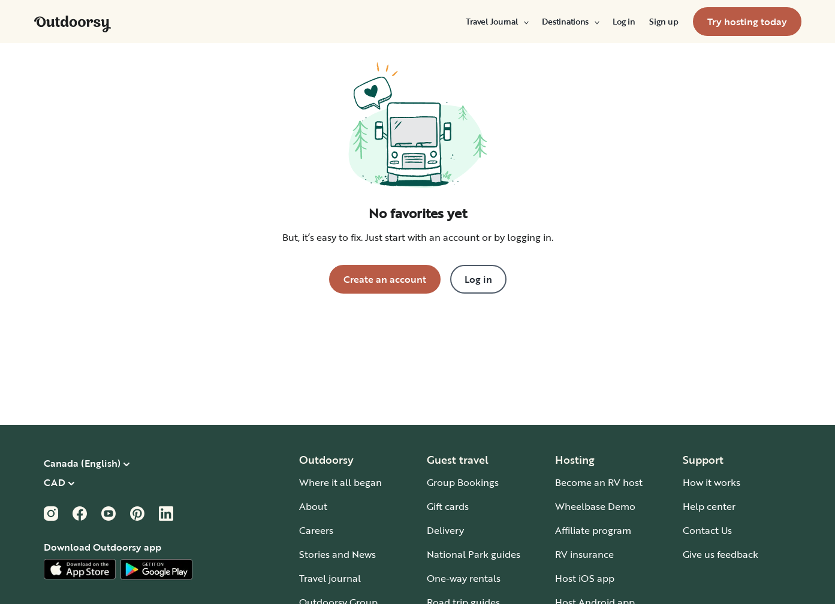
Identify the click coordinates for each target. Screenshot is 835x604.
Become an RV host (599, 482)
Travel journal (330, 578)
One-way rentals (464, 578)
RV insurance (584, 554)
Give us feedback (720, 554)
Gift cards (448, 506)
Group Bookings (463, 482)
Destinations (570, 22)
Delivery (445, 530)
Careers (316, 530)
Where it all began (340, 482)
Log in (624, 22)
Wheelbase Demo (595, 506)
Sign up (663, 22)
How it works (711, 482)
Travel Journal (496, 22)
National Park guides (473, 554)
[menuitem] (496, 22)
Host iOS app (584, 578)
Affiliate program (593, 530)
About (313, 506)
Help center (709, 506)
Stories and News (337, 554)
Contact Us (707, 530)
